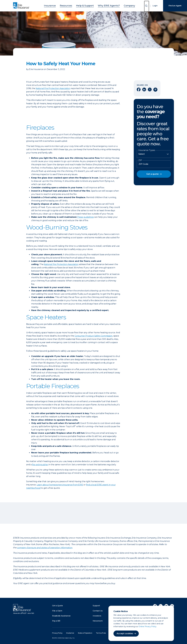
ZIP (140, 160)
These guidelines (85, 217)
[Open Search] (146, 6)
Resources (70, 5)
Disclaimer (70, 633)
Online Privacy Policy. (148, 626)
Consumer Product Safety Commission (93, 336)
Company (122, 5)
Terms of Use (101, 633)
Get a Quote (57, 605)
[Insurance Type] (153, 154)
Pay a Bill (56, 621)
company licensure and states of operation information (44, 547)
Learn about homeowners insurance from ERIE (60, 485)
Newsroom (98, 621)
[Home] (21, 5)
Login (155, 6)
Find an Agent (175, 6)
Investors (97, 616)
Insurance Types (146, 150)
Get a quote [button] (152, 174)
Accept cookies (125, 633)
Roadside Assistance (61, 616)
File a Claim (57, 611)
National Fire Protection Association (53, 88)
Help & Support (86, 5)
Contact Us (98, 611)
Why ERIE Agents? (105, 5)
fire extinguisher (40, 464)
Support (96, 605)
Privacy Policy (57, 633)
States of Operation (85, 633)
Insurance (56, 5)
